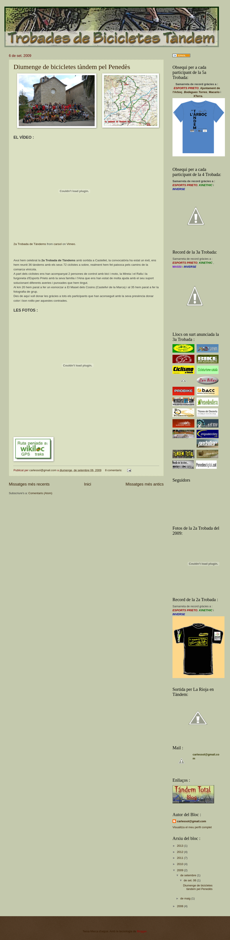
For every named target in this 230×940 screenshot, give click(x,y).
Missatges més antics (145, 484)
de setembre (188, 875)
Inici (87, 484)
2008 (180, 906)
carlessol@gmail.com (191, 821)
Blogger (142, 931)
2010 (180, 864)
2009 (180, 870)
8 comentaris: (114, 470)
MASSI (177, 266)
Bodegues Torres (195, 92)
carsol (58, 244)
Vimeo (71, 244)
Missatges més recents (29, 484)
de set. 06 (190, 880)
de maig (185, 898)
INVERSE (178, 189)
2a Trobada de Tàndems (29, 244)
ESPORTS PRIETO (186, 88)
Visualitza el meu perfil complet (192, 827)
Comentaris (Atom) (40, 493)
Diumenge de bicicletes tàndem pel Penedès (71, 66)
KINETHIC (206, 185)
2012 (180, 852)
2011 (180, 858)
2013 (180, 845)
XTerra (198, 96)
